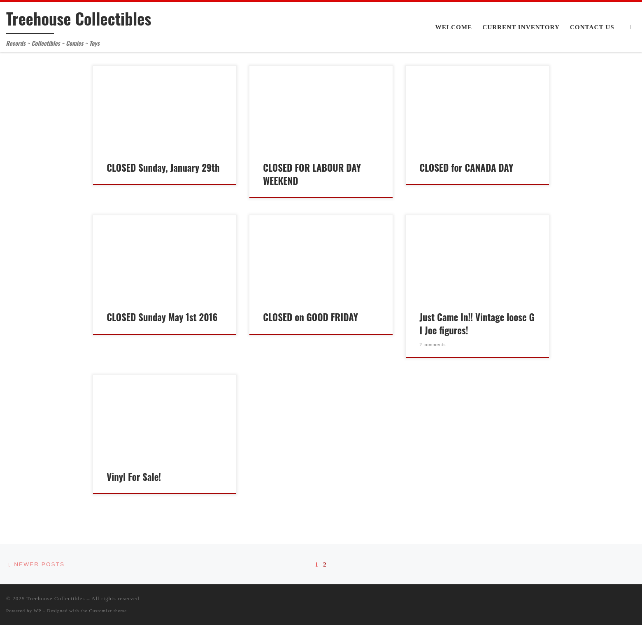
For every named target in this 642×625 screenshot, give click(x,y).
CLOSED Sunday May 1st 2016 (162, 317)
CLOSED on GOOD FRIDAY (310, 317)
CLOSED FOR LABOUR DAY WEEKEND (312, 174)
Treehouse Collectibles (56, 598)
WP (37, 610)
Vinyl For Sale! (134, 477)
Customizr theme (108, 610)
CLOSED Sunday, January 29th (163, 168)
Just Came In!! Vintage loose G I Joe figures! (477, 323)
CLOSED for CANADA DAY (466, 168)
